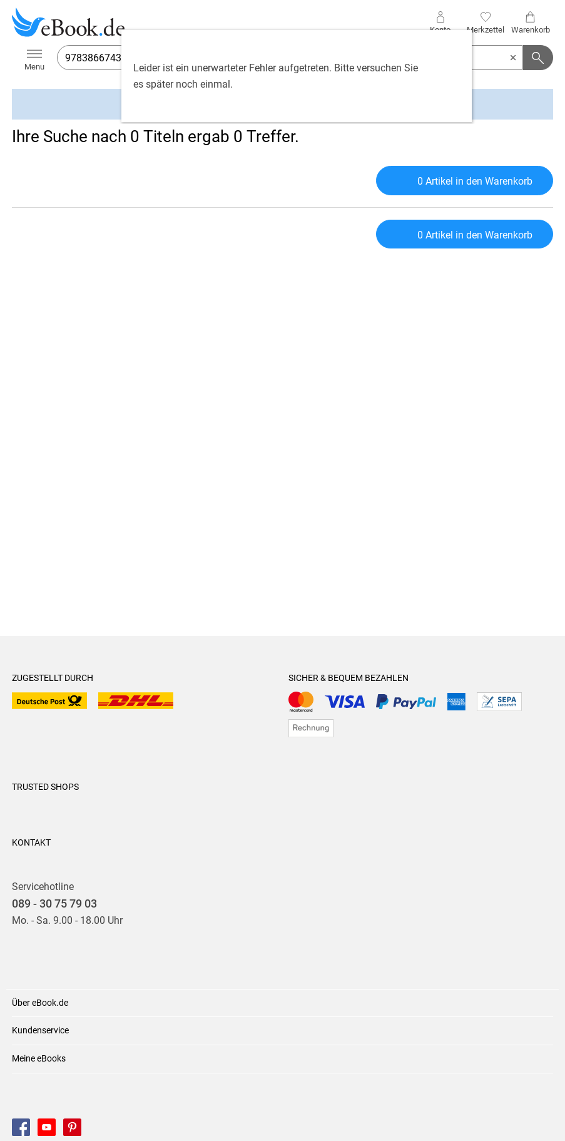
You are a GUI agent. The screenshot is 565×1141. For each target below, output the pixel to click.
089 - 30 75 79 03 (54, 904)
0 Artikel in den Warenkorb (464, 179)
